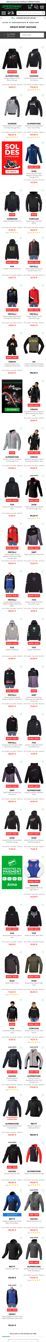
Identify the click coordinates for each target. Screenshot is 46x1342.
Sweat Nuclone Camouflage (12, 1079)
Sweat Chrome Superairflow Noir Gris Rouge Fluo (34, 1080)
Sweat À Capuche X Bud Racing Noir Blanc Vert (34, 460)
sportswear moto (19, 22)
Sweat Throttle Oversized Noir (12, 508)
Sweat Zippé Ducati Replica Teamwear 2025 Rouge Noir (12, 556)
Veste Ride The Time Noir (33, 554)
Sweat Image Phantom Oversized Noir (34, 746)
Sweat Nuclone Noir (12, 1173)
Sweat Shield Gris (12, 650)
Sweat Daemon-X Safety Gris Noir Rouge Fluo (12, 127)
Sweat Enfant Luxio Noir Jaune (34, 1031)
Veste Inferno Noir (12, 983)
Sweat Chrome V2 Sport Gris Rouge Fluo (12, 460)
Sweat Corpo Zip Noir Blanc (34, 222)
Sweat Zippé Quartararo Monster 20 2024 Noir (12, 317)
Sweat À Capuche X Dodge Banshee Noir (12, 365)
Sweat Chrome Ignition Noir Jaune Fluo (34, 127)
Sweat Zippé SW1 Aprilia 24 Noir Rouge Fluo (34, 508)
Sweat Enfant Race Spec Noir (12, 936)
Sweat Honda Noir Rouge (34, 1173)
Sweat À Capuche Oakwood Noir (34, 1127)
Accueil (5, 22)
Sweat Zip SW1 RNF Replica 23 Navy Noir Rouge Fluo (34, 175)
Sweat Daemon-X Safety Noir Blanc (33, 79)
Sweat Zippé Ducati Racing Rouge (34, 317)
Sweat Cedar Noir (12, 1269)
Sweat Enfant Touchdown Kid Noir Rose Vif (34, 841)
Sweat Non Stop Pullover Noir (12, 1031)
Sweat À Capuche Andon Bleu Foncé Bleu (12, 1222)
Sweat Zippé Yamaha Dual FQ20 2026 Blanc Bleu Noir (12, 1317)
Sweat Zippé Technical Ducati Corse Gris (34, 270)
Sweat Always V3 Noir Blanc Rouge (12, 79)
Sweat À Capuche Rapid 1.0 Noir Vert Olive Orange (34, 365)
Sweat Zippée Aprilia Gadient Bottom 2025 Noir (12, 698)
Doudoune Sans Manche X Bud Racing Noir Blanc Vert (34, 413)
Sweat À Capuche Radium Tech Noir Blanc (34, 1270)
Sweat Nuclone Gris (33, 1221)
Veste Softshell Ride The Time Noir (12, 793)
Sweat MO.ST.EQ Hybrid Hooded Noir (12, 1127)
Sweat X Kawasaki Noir (12, 269)
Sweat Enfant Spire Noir (34, 935)
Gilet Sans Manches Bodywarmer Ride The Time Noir (34, 699)
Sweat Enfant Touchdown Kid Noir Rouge (12, 841)
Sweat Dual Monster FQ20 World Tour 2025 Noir (12, 746)
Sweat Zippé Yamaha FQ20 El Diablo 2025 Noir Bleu (12, 604)
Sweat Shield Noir (34, 650)
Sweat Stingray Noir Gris (12, 221)
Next (45, 2)
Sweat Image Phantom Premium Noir (34, 603)
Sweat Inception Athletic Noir (34, 793)
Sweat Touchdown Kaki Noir (34, 984)
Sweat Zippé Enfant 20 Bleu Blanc (34, 889)
